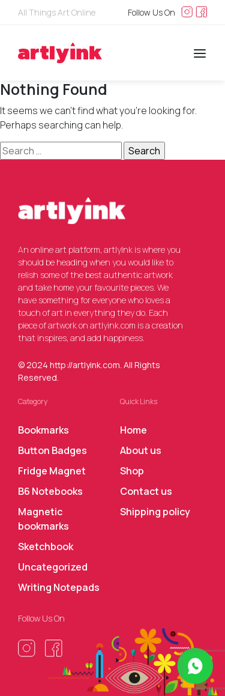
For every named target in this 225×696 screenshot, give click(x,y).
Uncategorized (53, 566)
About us (140, 450)
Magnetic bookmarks (43, 519)
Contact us (146, 491)
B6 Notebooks (50, 491)
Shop (132, 470)
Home (133, 430)
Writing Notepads (59, 587)
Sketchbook (45, 546)
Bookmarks (43, 430)
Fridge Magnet (52, 470)
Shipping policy (155, 511)
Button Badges (52, 450)
